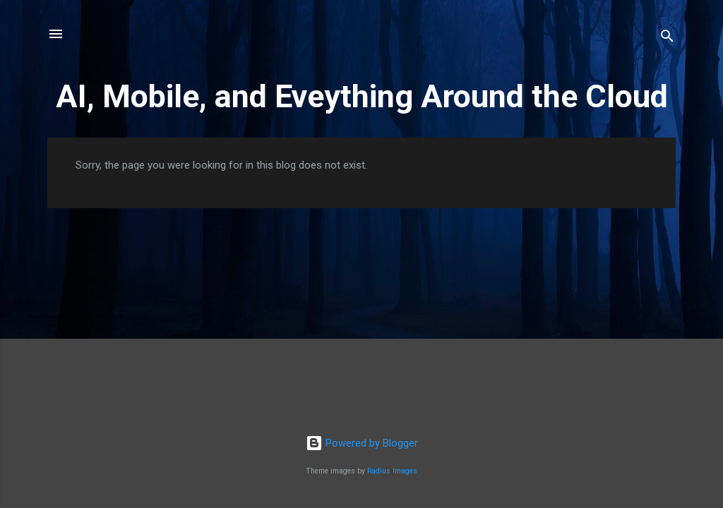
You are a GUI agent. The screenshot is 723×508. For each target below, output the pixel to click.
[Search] (667, 38)
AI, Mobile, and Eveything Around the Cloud (362, 96)
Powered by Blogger (362, 443)
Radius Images (392, 471)
